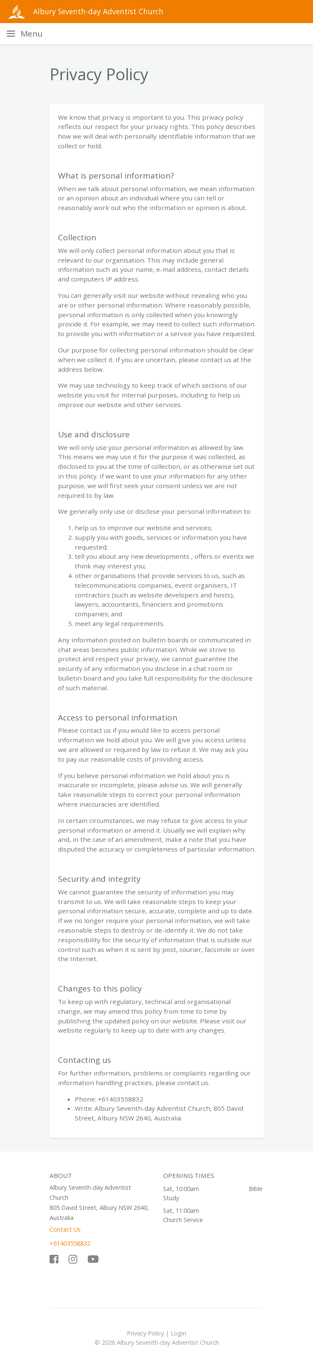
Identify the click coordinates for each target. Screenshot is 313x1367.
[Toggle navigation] (24, 34)
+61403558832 (70, 1243)
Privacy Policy (145, 1333)
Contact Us (65, 1229)
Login (178, 1333)
